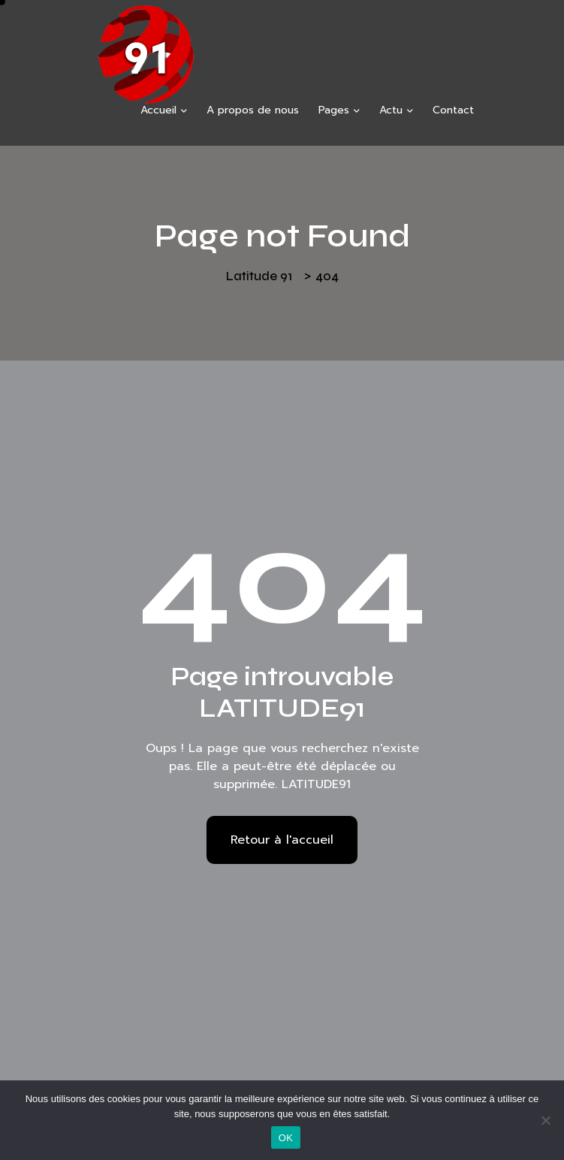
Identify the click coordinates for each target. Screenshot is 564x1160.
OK (286, 1137)
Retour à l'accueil (282, 840)
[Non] (545, 1120)
